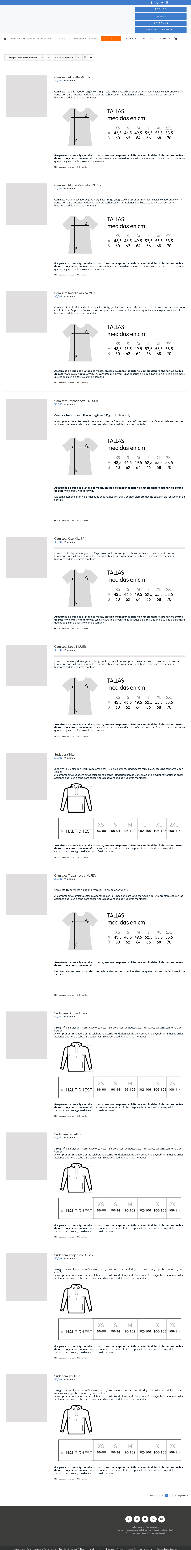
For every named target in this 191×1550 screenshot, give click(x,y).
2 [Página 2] (162, 1495)
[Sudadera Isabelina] (26, 1156)
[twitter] (156, 2)
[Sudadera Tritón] (26, 776)
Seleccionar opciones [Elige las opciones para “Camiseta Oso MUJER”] (65, 628)
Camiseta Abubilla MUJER (72, 77)
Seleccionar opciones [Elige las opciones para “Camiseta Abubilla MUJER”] (65, 167)
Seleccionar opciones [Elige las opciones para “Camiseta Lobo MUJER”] (65, 736)
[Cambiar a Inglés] (186, 38)
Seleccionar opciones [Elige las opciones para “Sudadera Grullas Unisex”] (65, 1116)
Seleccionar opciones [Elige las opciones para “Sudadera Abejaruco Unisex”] (65, 1358)
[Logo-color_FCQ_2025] (36, 9)
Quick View (83, 167)
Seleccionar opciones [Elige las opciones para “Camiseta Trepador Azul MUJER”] (65, 520)
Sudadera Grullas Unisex (71, 1013)
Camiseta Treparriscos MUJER (75, 875)
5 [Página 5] (175, 1495)
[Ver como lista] (91, 57)
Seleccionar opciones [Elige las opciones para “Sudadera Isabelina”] (65, 1237)
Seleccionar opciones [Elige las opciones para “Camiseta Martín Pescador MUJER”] (65, 275)
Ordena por (22, 57)
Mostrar (64, 57)
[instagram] (167, 2)
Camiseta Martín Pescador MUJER (77, 185)
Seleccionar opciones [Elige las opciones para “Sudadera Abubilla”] (65, 1479)
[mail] (161, 1519)
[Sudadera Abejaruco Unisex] (26, 1277)
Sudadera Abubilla (67, 1376)
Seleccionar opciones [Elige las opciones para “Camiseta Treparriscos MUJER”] (65, 995)
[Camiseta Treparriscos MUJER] (26, 894)
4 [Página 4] (171, 1495)
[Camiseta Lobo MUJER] (26, 665)
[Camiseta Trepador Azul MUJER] (26, 419)
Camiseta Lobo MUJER (70, 646)
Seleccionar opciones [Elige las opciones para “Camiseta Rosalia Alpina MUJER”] (65, 382)
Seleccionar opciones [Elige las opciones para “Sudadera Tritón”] (65, 857)
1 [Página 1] (158, 1495)
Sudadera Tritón (65, 754)
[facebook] (151, 2)
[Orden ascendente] (49, 57)
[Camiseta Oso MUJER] (26, 557)
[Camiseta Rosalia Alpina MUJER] (26, 312)
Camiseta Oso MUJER (69, 538)
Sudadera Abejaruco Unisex (73, 1255)
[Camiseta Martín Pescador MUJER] (26, 204)
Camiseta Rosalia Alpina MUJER (76, 293)
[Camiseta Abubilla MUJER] (26, 96)
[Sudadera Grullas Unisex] (26, 1035)
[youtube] (162, 2)
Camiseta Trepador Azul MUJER (76, 401)
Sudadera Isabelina (67, 1134)
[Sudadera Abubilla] (26, 1398)
